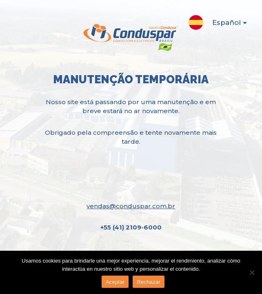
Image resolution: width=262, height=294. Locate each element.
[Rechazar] (252, 272)
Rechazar (148, 282)
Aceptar (115, 282)
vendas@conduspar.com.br (131, 206)
